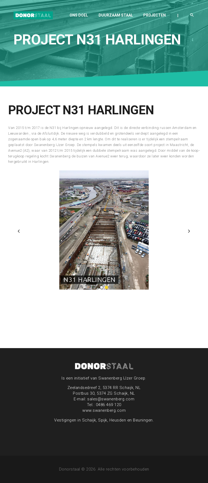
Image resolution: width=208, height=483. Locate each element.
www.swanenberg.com (104, 410)
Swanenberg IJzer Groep (121, 378)
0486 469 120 (108, 404)
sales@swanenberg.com (110, 399)
